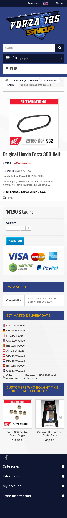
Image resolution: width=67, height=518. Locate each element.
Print (10, 198)
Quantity (11, 222)
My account (12, 486)
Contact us (33, 3)
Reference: (9, 171)
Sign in (59, 3)
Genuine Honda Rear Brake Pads (50, 433)
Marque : (8, 162)
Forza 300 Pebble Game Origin (17, 433)
